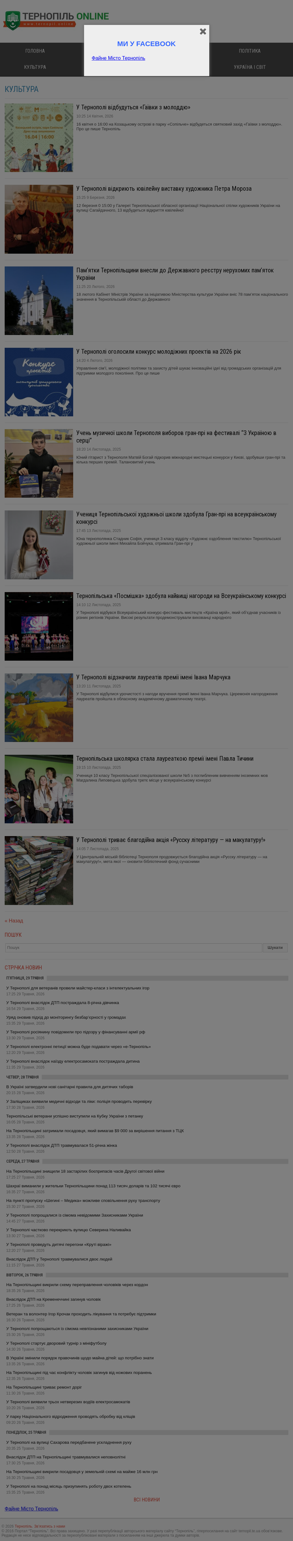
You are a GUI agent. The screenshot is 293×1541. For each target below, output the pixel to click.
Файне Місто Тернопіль (118, 58)
